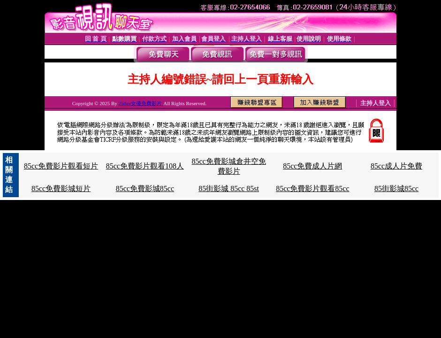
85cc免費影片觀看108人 (145, 166)
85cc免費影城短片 (61, 188)
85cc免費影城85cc (145, 188)
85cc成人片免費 (396, 166)
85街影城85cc (396, 188)
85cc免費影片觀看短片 (61, 166)
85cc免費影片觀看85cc (312, 188)
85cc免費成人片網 (312, 166)
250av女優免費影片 (141, 103)
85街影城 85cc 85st (228, 188)
